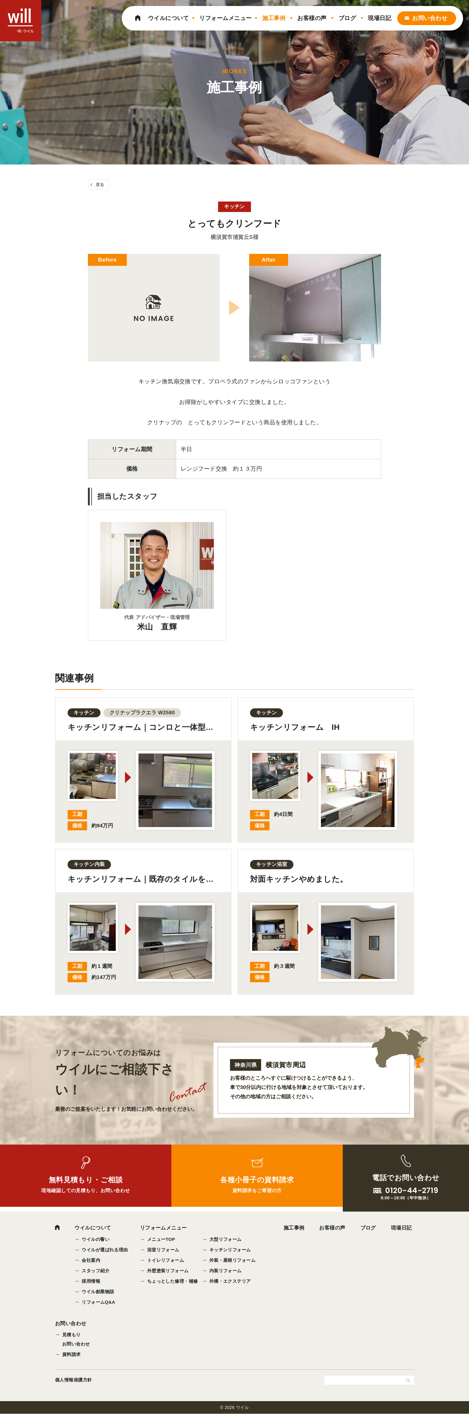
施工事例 (274, 18)
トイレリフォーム (165, 1260)
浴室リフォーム (163, 1249)
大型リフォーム (225, 1239)
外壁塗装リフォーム (168, 1270)
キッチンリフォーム (230, 1249)
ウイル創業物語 (98, 1291)
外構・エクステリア (230, 1281)
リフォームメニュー (225, 18)
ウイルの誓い (95, 1239)
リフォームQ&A (98, 1302)
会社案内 (91, 1260)
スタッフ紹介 (95, 1270)
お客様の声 (311, 18)
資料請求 (71, 1354)
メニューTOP (161, 1239)
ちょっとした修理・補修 (172, 1281)
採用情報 (91, 1281)
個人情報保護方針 (73, 1380)
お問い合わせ (429, 18)
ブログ (347, 18)
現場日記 (379, 18)
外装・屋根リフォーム (232, 1260)
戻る (100, 184)
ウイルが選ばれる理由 (105, 1249)
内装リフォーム (225, 1270)
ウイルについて (168, 18)
